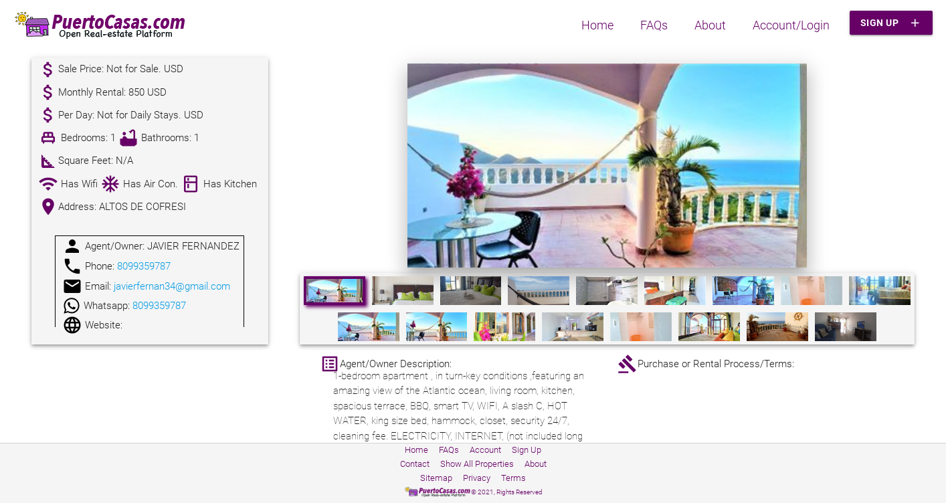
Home (597, 25)
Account (485, 450)
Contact (415, 464)
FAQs (654, 25)
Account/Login (791, 25)
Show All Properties (477, 464)
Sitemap (436, 478)
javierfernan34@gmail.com (172, 286)
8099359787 (144, 266)
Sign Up (891, 23)
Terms (513, 478)
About (710, 25)
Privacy (476, 478)
